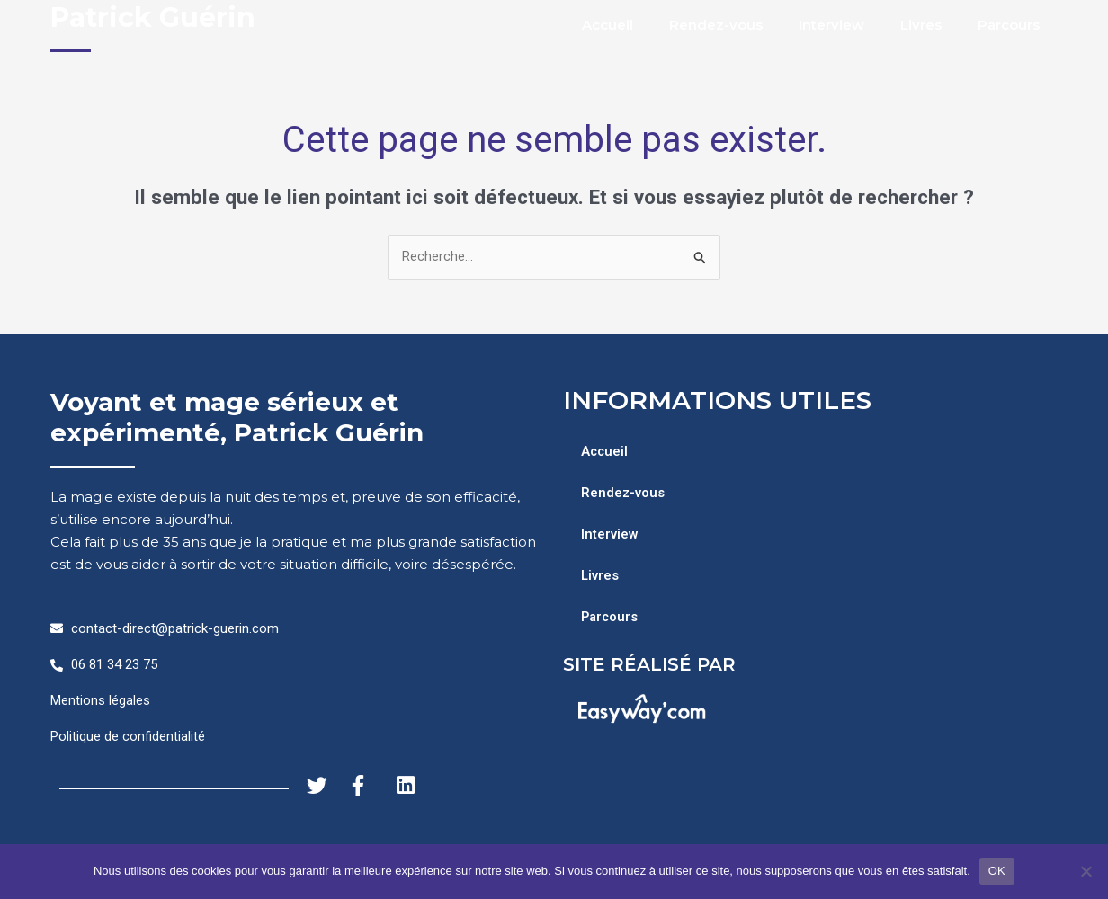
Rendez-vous (716, 24)
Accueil (607, 24)
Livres (921, 24)
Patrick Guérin (152, 17)
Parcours (1009, 24)
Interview (831, 24)
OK (996, 870)
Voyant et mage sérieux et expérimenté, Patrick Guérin (237, 418)
